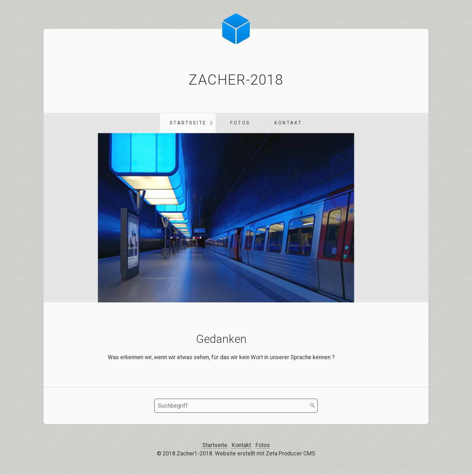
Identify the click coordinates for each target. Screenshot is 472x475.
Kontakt (288, 122)
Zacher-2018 (236, 80)
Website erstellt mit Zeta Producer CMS (265, 453)
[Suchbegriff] (236, 406)
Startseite (188, 122)
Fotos (240, 122)
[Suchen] (313, 406)
